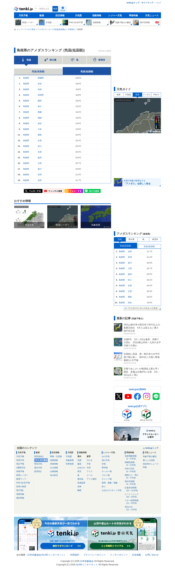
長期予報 (20, 471)
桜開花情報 (133, 463)
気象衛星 (70, 460)
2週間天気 (20, 467)
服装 (79, 464)
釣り (104, 486)
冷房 (89, 467)
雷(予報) (19, 490)
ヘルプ (158, 3)
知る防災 (54, 475)
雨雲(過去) (38, 456)
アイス (90, 471)
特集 (145, 467)
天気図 (78, 15)
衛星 (119, 94)
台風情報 (54, 471)
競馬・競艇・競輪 (110, 483)
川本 (40, 129)
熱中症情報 (133, 482)
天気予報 (23, 15)
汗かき (90, 460)
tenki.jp (24, 9)
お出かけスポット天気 (111, 490)
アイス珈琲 (91, 479)
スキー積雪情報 (133, 501)
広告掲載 (136, 555)
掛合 (40, 123)
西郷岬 (41, 78)
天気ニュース (152, 15)
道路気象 (20, 494)
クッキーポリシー (119, 555)
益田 (40, 157)
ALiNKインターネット (53, 555)
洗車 (79, 486)
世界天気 (20, 460)
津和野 (41, 95)
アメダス (147, 94)
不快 (89, 464)
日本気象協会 (34, 555)
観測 (41, 15)
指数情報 (96, 15)
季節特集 (133, 15)
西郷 (40, 112)
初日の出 (133, 508)
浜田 (40, 180)
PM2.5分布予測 (23, 483)
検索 (55, 9)
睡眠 (79, 490)
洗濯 (79, 460)
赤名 (40, 84)
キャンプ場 (107, 479)
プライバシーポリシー (94, 555)
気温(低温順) (86, 71)
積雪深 (155, 239)
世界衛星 (70, 464)
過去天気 (38, 467)
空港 (104, 464)
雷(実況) (37, 471)
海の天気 (106, 460)
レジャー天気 (115, 15)
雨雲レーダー (22, 475)
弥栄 (40, 89)
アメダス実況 (41, 460)
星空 (79, 471)
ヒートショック (133, 495)
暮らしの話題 (149, 460)
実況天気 (38, 464)
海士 (40, 106)
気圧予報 (20, 464)
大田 (40, 163)
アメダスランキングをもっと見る (143, 308)
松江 (40, 146)
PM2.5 (156, 94)
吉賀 (40, 152)
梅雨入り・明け (133, 476)
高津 (40, 174)
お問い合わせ (152, 555)
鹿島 (40, 135)
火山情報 (54, 467)
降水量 (131, 239)
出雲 (40, 140)
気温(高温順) (38, 71)
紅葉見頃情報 (133, 489)
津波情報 (54, 464)
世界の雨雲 (21, 486)
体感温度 (81, 483)
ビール (90, 475)
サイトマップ (147, 3)
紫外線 (80, 479)
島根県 (26, 78)
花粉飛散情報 (133, 457)
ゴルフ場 (106, 475)
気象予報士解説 (150, 456)
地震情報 (54, 460)
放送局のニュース (151, 464)
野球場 (105, 467)
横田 (40, 101)
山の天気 (106, 456)
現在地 (62, 10)
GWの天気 (133, 470)
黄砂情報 (20, 498)
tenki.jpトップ (133, 3)
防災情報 (60, 15)
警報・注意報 (56, 456)
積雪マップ (21, 479)
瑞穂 (40, 118)
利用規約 (74, 555)
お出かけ (81, 467)
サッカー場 (107, 471)
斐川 (40, 169)
